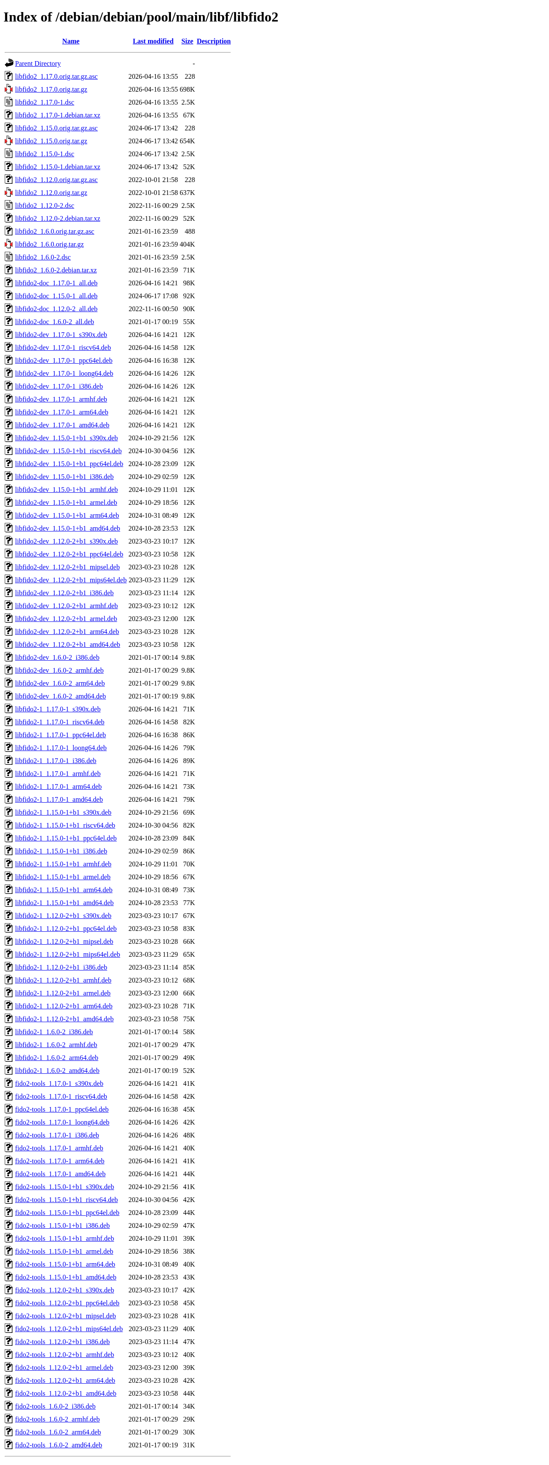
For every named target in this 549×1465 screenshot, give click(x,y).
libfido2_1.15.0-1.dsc (44, 154)
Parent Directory (38, 63)
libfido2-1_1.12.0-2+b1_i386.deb (61, 967)
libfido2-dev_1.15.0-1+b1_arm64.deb (67, 515)
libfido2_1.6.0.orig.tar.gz (49, 244)
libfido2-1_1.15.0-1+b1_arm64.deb (63, 889)
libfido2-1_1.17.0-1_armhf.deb (58, 773)
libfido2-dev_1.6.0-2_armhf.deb (59, 670)
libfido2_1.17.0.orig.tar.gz (51, 89)
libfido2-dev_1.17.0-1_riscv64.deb (63, 347)
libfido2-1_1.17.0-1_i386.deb (55, 760)
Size (187, 41)
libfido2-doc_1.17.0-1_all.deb (56, 283)
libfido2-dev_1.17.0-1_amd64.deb (62, 425)
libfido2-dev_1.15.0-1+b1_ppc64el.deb (69, 463)
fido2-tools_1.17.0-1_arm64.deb (60, 1161)
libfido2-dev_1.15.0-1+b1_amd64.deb (67, 528)
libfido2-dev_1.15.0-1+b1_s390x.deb (66, 438)
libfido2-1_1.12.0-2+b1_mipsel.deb (64, 941)
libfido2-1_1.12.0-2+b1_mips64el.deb (67, 954)
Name (71, 41)
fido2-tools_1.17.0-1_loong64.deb (62, 1122)
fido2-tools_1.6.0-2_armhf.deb (57, 1419)
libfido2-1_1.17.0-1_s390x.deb (58, 709)
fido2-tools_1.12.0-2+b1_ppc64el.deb (67, 1303)
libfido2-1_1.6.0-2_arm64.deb (56, 1057)
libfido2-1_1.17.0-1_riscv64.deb (60, 722)
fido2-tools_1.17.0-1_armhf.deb (59, 1148)
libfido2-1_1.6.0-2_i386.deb (54, 1031)
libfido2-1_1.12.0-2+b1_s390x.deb (63, 915)
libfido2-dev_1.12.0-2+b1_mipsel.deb (67, 567)
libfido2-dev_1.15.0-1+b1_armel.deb (66, 502)
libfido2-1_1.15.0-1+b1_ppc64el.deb (66, 838)
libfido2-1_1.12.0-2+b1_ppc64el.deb (66, 928)
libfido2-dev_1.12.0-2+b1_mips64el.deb (71, 580)
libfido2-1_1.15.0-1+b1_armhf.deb (63, 864)
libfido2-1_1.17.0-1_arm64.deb (58, 786)
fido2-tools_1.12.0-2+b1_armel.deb (64, 1367)
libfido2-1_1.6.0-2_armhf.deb (56, 1044)
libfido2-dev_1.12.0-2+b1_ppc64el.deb (69, 554)
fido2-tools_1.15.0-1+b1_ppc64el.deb (67, 1212)
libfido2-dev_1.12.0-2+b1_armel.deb (66, 618)
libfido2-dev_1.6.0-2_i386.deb (57, 657)
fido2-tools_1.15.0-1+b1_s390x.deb (64, 1186)
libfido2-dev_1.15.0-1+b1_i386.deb (64, 476)
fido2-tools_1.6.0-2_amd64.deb (58, 1445)
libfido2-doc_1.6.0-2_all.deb (54, 321)
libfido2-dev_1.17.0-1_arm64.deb (61, 412)
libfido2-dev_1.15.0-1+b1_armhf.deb (66, 489)
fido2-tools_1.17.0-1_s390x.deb (59, 1083)
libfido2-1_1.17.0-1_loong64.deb (61, 747)
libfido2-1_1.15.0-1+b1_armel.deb (63, 877)
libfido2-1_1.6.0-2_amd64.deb (57, 1070)
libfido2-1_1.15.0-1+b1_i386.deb (61, 851)
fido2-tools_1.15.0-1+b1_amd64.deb (65, 1277)
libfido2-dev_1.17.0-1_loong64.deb (64, 373)
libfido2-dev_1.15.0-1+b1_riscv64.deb (68, 450)
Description (214, 41)
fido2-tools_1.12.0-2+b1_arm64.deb (65, 1380)
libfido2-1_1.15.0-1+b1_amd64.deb (64, 902)
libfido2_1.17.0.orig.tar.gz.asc (56, 76)
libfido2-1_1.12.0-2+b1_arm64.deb (63, 1006)
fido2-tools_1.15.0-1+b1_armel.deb (64, 1251)
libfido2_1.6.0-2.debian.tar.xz (56, 270)
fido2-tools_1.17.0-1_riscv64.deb (61, 1096)
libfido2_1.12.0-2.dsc (44, 205)
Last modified (153, 41)
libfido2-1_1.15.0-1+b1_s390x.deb (63, 812)
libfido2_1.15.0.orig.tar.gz (51, 141)
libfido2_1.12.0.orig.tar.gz (51, 192)
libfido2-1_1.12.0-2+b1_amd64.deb (64, 1019)
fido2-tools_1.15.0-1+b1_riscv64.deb (66, 1199)
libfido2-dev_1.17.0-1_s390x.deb (61, 334)
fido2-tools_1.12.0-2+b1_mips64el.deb (69, 1328)
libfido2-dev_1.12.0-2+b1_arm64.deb (67, 631)
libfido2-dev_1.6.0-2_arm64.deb (60, 683)
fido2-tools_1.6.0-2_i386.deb (55, 1406)
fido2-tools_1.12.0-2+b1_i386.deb (62, 1341)
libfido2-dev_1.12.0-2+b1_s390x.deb (66, 541)
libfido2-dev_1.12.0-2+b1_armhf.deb (66, 605)
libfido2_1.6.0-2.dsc (43, 257)
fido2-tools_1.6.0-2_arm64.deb (58, 1432)
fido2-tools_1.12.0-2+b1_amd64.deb (65, 1393)
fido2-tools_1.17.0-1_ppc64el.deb (62, 1109)
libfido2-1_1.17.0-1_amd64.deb (59, 799)
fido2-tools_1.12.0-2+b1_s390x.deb (64, 1290)
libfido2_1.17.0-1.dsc (44, 102)
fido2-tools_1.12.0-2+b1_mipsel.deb (65, 1316)
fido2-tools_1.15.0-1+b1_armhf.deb (64, 1238)
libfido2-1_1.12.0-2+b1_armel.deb (63, 993)
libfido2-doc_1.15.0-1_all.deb (56, 296)
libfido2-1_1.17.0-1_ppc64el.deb (60, 735)
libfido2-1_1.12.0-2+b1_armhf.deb (63, 980)
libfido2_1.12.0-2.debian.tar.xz (57, 218)
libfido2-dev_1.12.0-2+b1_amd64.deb (67, 644)
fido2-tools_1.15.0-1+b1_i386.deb (62, 1225)
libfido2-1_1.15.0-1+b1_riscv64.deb (65, 825)
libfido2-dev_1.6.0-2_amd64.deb (60, 696)
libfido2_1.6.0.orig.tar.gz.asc (54, 231)
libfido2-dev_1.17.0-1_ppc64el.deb (63, 360)
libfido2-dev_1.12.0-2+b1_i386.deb (64, 593)
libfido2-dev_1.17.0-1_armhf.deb (61, 399)
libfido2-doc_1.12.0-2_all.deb (56, 308)
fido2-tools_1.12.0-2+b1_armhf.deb (64, 1354)
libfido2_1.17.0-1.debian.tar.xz (57, 115)
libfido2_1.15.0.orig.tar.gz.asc (56, 128)
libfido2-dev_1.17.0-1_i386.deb (59, 386)
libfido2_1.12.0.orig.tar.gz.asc (56, 179)
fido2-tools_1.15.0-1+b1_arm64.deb (65, 1264)
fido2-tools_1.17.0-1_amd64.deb (60, 1174)
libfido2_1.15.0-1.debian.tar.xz (57, 166)
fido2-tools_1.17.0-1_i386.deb (57, 1135)
